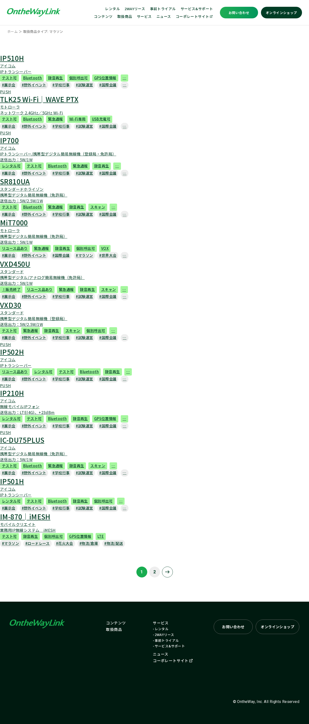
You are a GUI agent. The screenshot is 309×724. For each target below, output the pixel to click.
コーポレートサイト (194, 16)
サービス (144, 16)
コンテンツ (103, 16)
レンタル (112, 8)
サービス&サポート (197, 8)
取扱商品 (124, 16)
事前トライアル (163, 8)
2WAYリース (135, 8)
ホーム (12, 31)
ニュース (163, 16)
